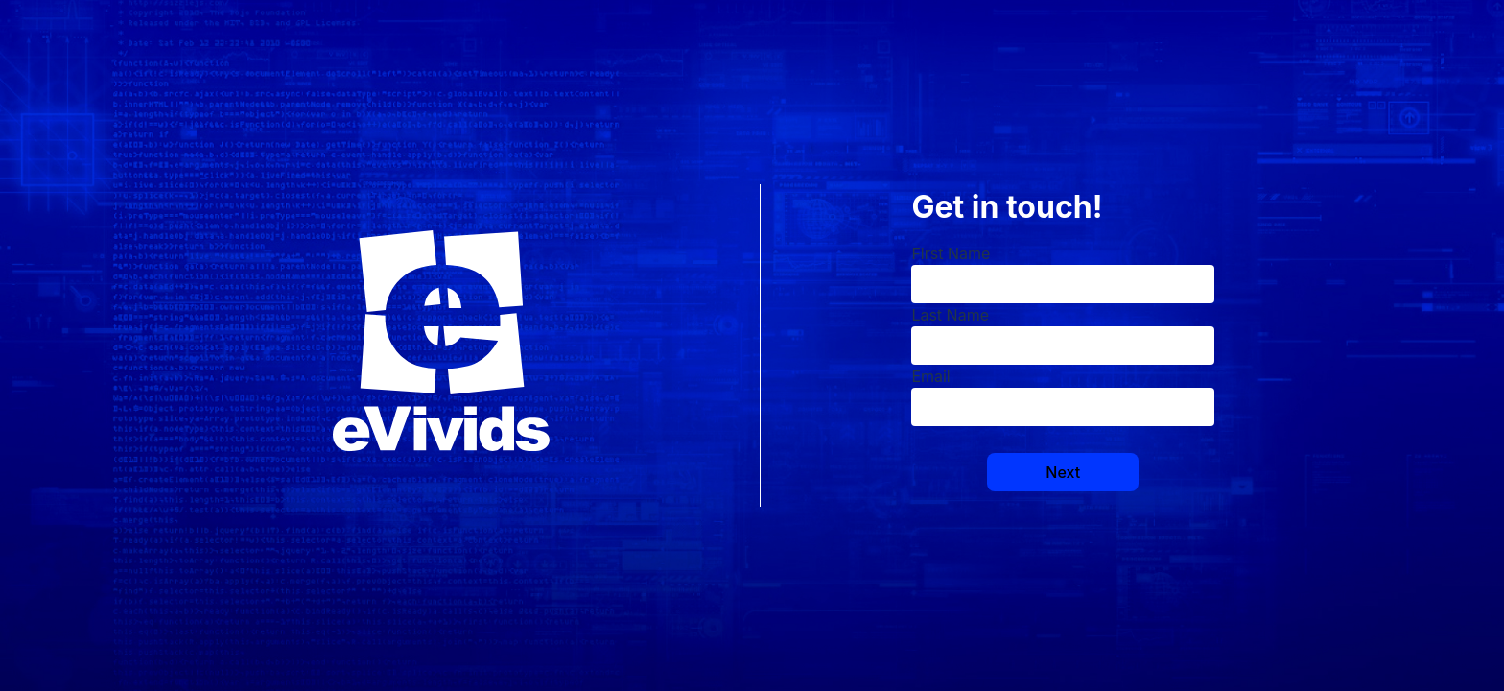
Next (1063, 472)
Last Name (950, 314)
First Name (950, 253)
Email (930, 376)
